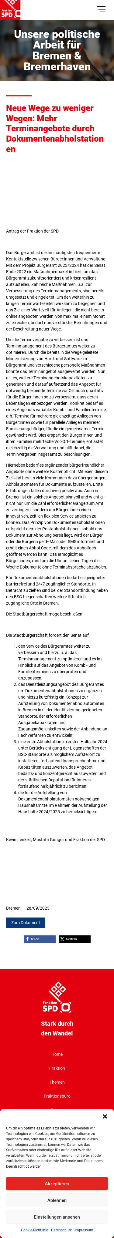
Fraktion (57, 1068)
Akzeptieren (57, 1183)
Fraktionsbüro (57, 1096)
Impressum (84, 1230)
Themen (57, 1082)
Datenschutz (61, 1230)
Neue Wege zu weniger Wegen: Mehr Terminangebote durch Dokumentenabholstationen (55, 128)
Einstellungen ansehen (57, 1217)
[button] (105, 1116)
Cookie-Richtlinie (34, 1230)
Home (57, 1054)
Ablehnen (57, 1200)
